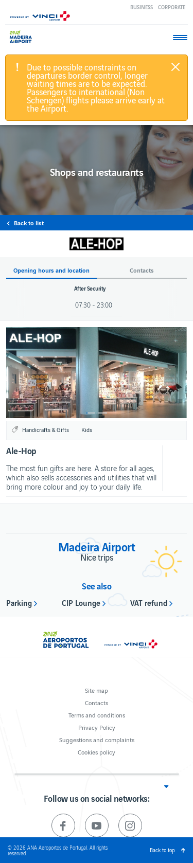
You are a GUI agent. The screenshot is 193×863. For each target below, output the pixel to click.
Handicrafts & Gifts (45, 429)
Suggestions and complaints (96, 739)
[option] (96, 372)
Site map (96, 690)
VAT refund (148, 602)
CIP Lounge (81, 602)
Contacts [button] (142, 270)
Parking (19, 602)
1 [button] (90, 412)
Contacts (96, 702)
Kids (86, 429)
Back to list (29, 222)
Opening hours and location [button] (51, 270)
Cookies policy (96, 751)
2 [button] (102, 412)
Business (141, 7)
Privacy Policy (96, 727)
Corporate (171, 7)
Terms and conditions (96, 714)
